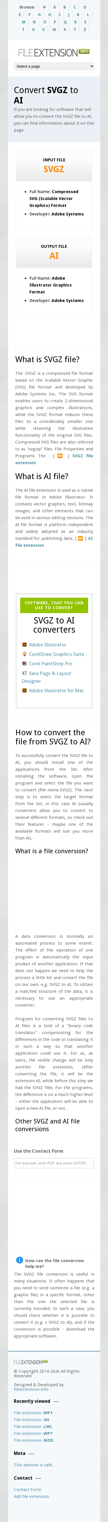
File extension (33, 1412)
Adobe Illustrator (47, 645)
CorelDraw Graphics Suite (56, 654)
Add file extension (31, 1496)
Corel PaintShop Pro (50, 663)
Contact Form (27, 1489)
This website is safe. (33, 1465)
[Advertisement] (61, 329)
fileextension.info (31, 1389)
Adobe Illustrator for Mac (56, 690)
